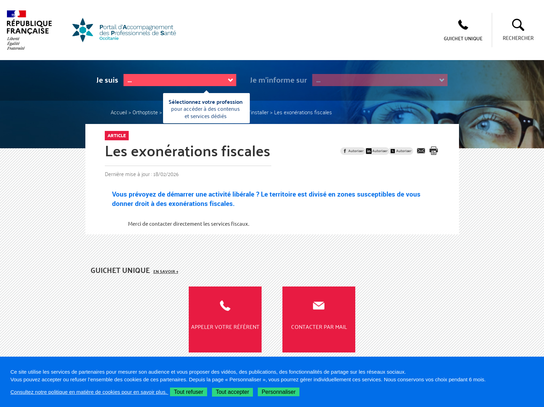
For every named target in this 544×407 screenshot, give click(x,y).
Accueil (119, 112)
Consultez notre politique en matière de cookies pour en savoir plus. (89, 392)
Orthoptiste (145, 112)
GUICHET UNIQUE (463, 38)
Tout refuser (188, 392)
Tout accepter (232, 392)
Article (117, 135)
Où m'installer (253, 112)
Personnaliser (279, 392)
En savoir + (165, 271)
